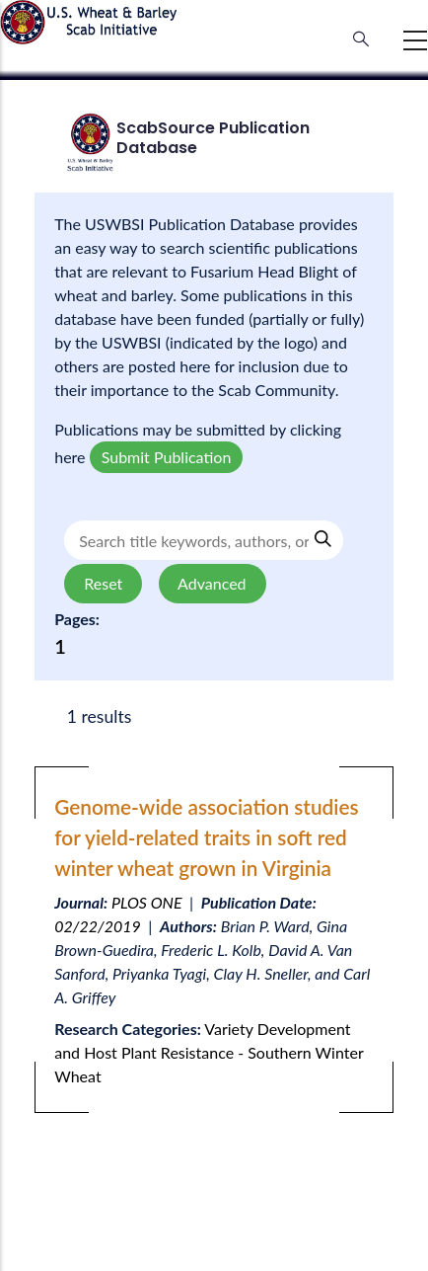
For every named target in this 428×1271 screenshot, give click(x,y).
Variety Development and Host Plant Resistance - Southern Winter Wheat (208, 1052)
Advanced (212, 583)
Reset (103, 583)
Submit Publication (167, 456)
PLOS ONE (146, 902)
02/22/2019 (97, 925)
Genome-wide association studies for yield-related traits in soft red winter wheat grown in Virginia (206, 837)
